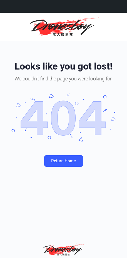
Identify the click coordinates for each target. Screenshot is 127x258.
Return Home (63, 160)
